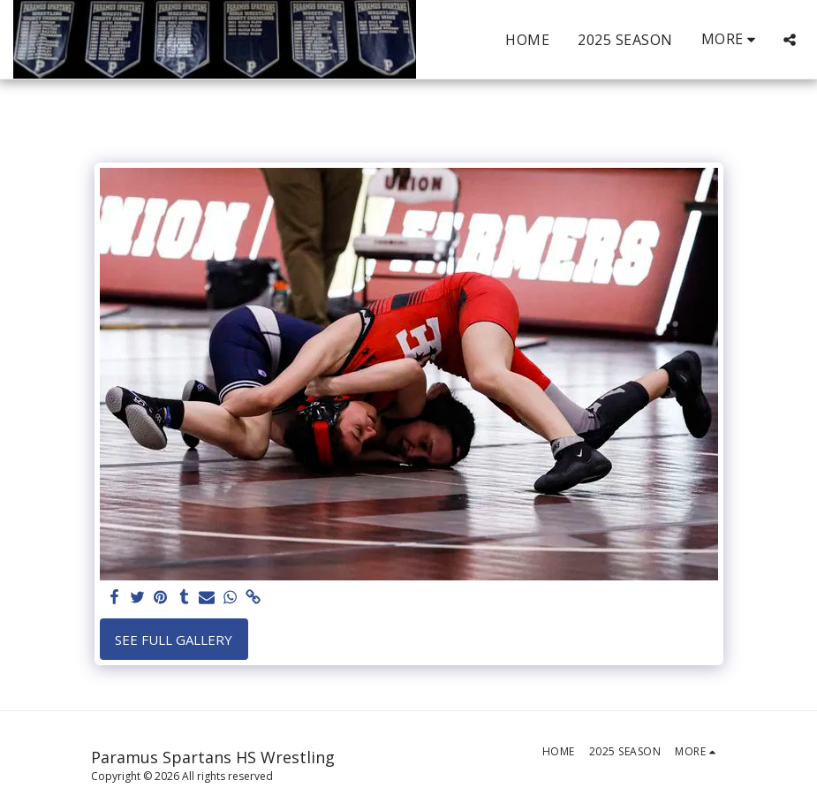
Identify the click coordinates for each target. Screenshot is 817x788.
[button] (789, 40)
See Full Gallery (173, 639)
